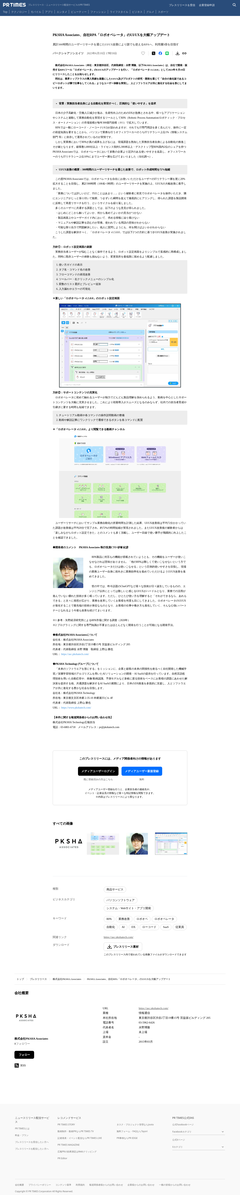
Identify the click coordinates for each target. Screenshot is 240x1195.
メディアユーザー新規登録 (142, 771)
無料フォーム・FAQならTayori (132, 1131)
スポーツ (163, 12)
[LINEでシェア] (167, 53)
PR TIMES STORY (66, 1124)
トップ (20, 979)
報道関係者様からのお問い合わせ (106, 1184)
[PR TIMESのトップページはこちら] (46, 5)
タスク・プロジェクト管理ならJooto (135, 1124)
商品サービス (114, 889)
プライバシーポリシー (39, 1184)
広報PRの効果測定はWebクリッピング (77, 1151)
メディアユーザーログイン (98, 771)
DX (133, 926)
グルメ (150, 12)
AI (123, 926)
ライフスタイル (119, 12)
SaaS (166, 926)
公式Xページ (178, 1139)
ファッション (98, 12)
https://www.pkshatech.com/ (76, 707)
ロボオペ (142, 918)
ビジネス (137, 12)
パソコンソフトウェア (120, 900)
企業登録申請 (207, 5)
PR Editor (62, 1158)
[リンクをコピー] (184, 53)
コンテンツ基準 (63, 1184)
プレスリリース (38, 979)
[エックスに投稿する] (154, 53)
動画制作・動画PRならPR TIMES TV (76, 1131)
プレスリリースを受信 (182, 5)
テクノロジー (19, 12)
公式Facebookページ (183, 1124)
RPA (109, 918)
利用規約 (80, 1184)
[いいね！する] (143, 53)
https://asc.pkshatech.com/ (75, 654)
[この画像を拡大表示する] (69, 844)
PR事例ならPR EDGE (127, 1138)
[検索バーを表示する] (234, 5)
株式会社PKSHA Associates (67, 979)
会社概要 (19, 1184)
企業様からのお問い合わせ (141, 1184)
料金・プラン (21, 1135)
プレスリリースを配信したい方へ (32, 1148)
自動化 (110, 926)
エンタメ (62, 12)
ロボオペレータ (164, 918)
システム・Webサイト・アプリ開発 (128, 908)
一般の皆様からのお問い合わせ (174, 1184)
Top (5, 12)
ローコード (149, 926)
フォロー (24, 1054)
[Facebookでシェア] (160, 53)
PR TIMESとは (22, 1128)
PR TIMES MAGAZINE (69, 1144)
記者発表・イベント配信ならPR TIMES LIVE (80, 1138)
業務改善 (124, 918)
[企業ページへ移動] (26, 1019)
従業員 (180, 926)
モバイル (36, 12)
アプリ (49, 12)
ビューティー (79, 12)
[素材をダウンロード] (178, 53)
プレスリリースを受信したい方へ (32, 1142)
